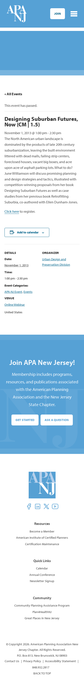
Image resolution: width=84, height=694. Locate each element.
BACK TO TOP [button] (42, 673)
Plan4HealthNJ (42, 612)
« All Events (13, 94)
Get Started (24, 420)
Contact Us (12, 661)
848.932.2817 (40, 667)
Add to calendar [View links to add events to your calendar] (28, 232)
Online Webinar (14, 305)
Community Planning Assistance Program (42, 605)
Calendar (42, 568)
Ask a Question (57, 420)
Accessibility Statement (60, 661)
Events (28, 292)
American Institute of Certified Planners (42, 538)
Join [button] (57, 14)
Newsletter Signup (42, 581)
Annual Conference (42, 575)
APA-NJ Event (13, 292)
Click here (11, 211)
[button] (29, 506)
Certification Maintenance (42, 544)
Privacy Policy (32, 661)
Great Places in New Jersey (42, 618)
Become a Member (42, 531)
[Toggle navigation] (74, 13)
